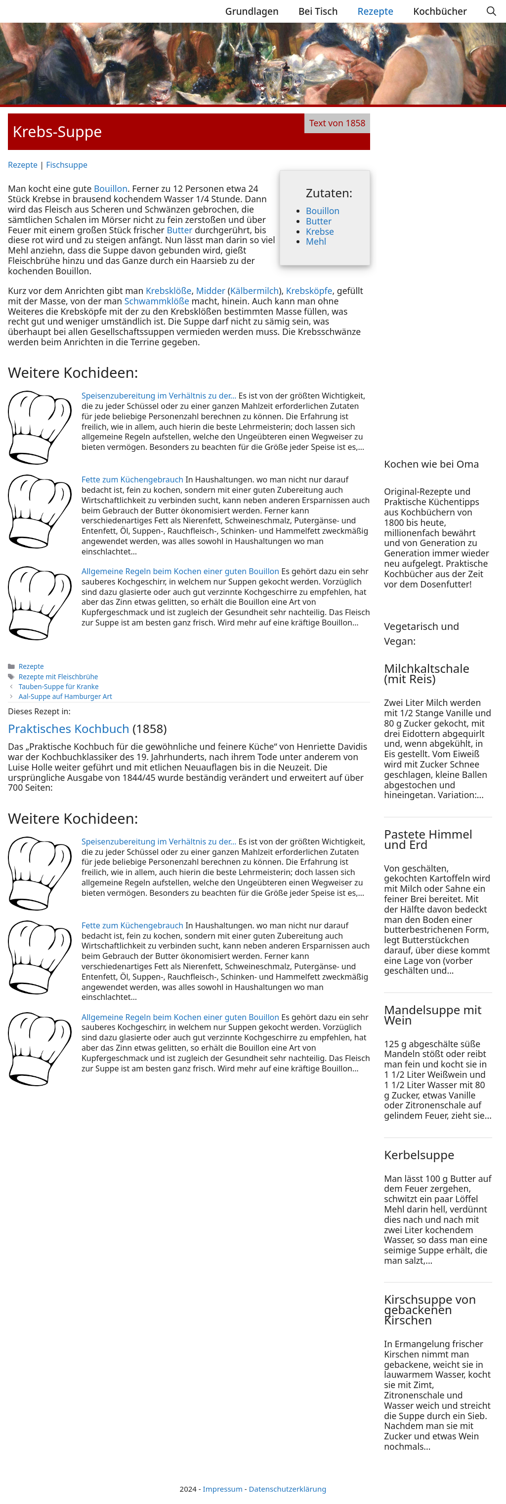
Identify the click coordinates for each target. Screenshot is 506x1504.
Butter (319, 221)
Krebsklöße (169, 290)
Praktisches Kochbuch (68, 728)
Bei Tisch (318, 11)
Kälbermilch (254, 290)
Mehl (316, 241)
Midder (210, 290)
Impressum (223, 1489)
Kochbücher (440, 11)
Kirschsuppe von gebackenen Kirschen (430, 1309)
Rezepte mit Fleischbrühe (58, 676)
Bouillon (322, 211)
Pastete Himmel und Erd (428, 839)
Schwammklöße (157, 301)
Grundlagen (252, 11)
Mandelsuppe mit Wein (432, 1014)
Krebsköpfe (309, 290)
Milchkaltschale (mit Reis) (426, 673)
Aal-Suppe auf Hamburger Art (65, 696)
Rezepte (376, 11)
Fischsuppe (66, 164)
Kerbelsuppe (419, 1154)
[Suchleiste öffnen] (491, 11)
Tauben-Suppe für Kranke (59, 686)
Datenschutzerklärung (288, 1489)
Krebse (320, 231)
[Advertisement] (445, 273)
